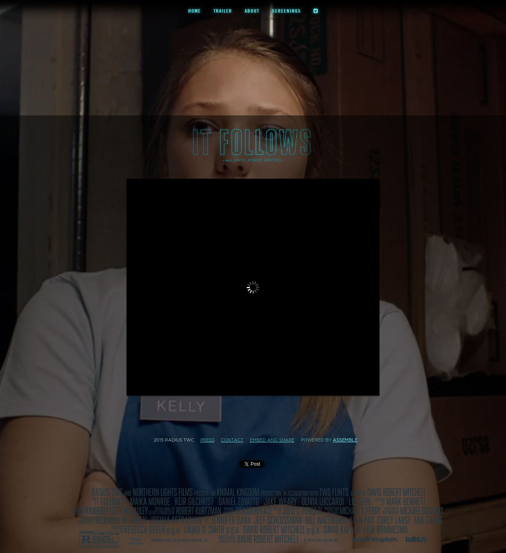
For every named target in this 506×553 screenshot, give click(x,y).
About (252, 11)
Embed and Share (272, 440)
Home (194, 11)
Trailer (222, 11)
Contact (232, 440)
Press (207, 440)
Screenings (286, 11)
